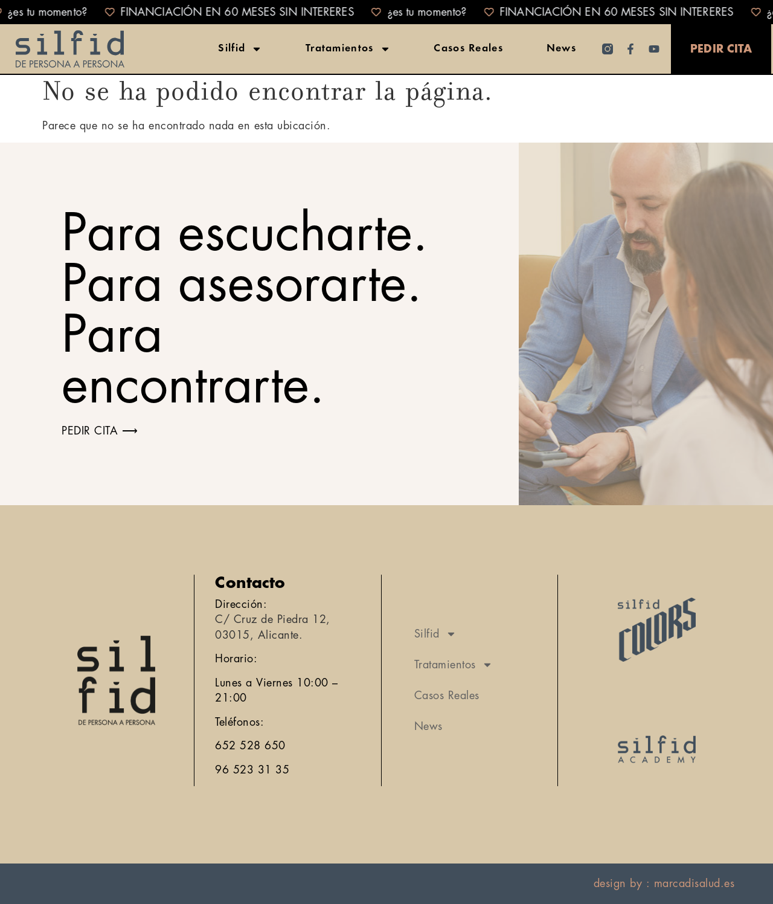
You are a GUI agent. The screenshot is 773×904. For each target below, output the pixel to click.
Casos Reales (468, 49)
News (561, 49)
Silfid (240, 49)
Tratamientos (348, 49)
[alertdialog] (386, 12)
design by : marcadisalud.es (664, 883)
